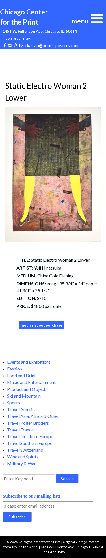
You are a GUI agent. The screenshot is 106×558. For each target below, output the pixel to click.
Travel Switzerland (25, 450)
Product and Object (26, 389)
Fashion (14, 368)
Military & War (21, 463)
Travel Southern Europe (29, 443)
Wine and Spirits (22, 456)
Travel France (20, 429)
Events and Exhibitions (29, 362)
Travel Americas (23, 409)
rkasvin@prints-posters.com (51, 45)
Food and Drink (22, 375)
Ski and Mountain (24, 395)
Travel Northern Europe (30, 436)
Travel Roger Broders (28, 422)
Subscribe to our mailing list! (31, 496)
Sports (13, 402)
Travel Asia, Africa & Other (33, 416)
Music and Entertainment (31, 382)
